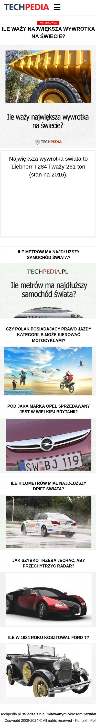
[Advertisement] (48, 204)
